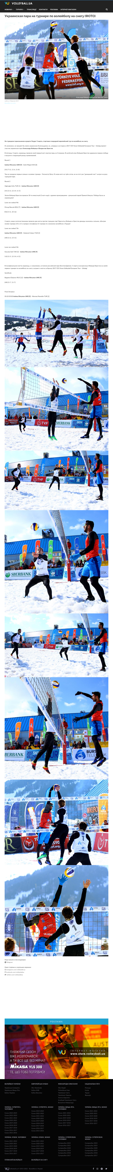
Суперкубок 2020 (64, 1148)
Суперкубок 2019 (64, 1150)
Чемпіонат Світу (64, 1093)
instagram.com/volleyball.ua (15, 969)
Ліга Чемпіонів (36, 1088)
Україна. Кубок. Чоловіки (15, 1137)
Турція (87, 1093)
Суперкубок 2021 (64, 1145)
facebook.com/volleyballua (14, 972)
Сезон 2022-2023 (11, 1115)
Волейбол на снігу (39, 1160)
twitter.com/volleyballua (14, 975)
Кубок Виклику (36, 1093)
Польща (88, 1088)
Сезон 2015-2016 (11, 1133)
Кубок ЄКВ (35, 1090)
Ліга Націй (62, 1088)
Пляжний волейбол (13, 1160)
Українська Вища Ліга (12, 1090)
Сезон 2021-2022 (11, 1118)
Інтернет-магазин (68, 9)
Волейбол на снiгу (10, 103)
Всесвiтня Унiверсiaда (65, 1102)
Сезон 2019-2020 (11, 1123)
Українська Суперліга (12, 1088)
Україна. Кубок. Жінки (40, 1137)
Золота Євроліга (64, 1098)
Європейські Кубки (39, 1084)
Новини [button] (9, 9)
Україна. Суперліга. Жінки (42, 1107)
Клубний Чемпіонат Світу (67, 1100)
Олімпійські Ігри (64, 1090)
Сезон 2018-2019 (11, 1125)
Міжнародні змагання (67, 1084)
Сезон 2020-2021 (11, 1120)
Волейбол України (13, 1084)
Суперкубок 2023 (64, 1143)
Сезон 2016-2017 (11, 1130)
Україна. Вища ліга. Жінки (96, 1107)
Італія (87, 1090)
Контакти (43, 9)
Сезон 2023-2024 (11, 1113)
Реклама (54, 9)
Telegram (9, 962)
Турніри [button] (20, 9)
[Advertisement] (56, 122)
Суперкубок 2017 (64, 1155)
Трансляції (31, 9)
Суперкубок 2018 (64, 1153)
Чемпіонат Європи (64, 1095)
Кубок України (10, 1093)
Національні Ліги (92, 1084)
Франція (88, 1095)
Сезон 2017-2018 (11, 1128)
